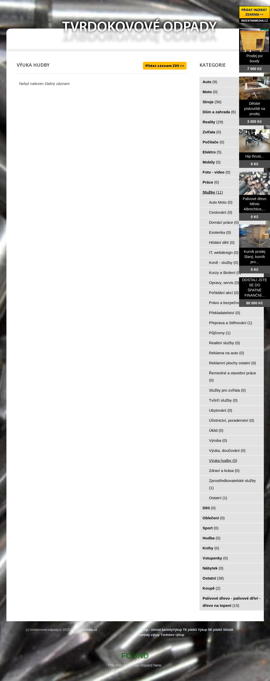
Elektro (212, 152)
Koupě (211, 588)
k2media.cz (88, 630)
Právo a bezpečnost (229, 302)
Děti (209, 508)
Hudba (211, 538)
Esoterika (220, 232)
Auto (210, 82)
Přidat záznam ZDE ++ (164, 65)
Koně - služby (223, 262)
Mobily (212, 162)
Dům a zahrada (219, 112)
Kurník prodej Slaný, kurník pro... (254, 256)
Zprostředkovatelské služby (232, 484)
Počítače (213, 142)
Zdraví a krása (224, 470)
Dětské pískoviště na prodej (254, 108)
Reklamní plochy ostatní (232, 363)
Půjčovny (219, 333)
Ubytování (220, 410)
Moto (210, 92)
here (157, 665)
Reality (213, 122)
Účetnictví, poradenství (231, 420)
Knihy (211, 548)
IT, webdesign (223, 252)
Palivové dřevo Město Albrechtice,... (254, 204)
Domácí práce (224, 222)
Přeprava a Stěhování (230, 323)
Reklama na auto (226, 353)
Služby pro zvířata (227, 390)
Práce (211, 182)
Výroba (218, 440)
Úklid (216, 430)
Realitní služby (224, 343)
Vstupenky (215, 558)
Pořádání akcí (224, 292)
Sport (211, 528)
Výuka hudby (223, 460)
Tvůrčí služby (223, 400)
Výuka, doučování (227, 450)
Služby (213, 192)
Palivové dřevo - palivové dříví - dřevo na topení (231, 602)
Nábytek (213, 568)
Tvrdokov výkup (172, 635)
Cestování (220, 212)
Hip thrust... (254, 156)
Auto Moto (220, 202)
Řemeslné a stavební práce (232, 376)
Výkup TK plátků (185, 630)
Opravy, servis (224, 282)
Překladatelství (224, 313)
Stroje (212, 102)
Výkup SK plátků (210, 630)
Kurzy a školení (225, 272)
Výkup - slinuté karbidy (156, 630)
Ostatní (218, 498)
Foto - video (216, 172)
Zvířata (212, 132)
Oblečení (214, 518)
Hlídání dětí (221, 242)
